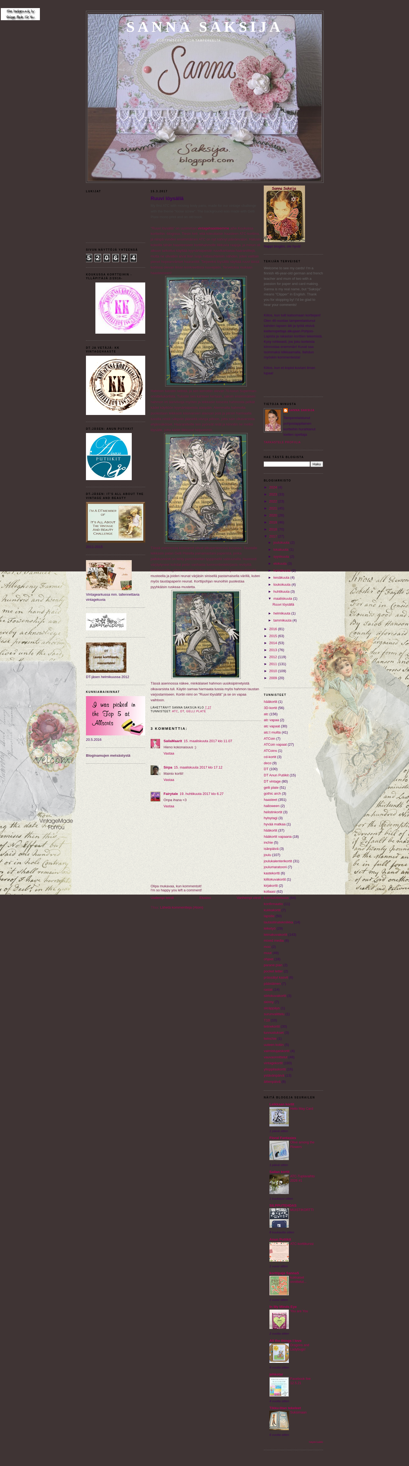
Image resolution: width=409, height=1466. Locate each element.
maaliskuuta (283, 598)
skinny (269, 1002)
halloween (272, 806)
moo (267, 947)
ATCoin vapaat (275, 744)
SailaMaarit (173, 741)
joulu (267, 855)
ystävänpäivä (274, 1075)
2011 (273, 664)
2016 (273, 629)
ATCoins (270, 751)
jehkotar (276, 1374)
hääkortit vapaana (278, 837)
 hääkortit (270, 702)
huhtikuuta (282, 591)
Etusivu (205, 898)
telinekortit (272, 1026)
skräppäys (272, 1008)
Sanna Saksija (204, 26)
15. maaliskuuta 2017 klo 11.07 (208, 741)
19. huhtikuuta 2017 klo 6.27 (201, 794)
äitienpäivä (272, 1082)
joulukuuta (281, 542)
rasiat (268, 989)
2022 (273, 501)
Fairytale (171, 794)
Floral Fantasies (282, 1138)
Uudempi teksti (162, 898)
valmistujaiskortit (276, 1051)
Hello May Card (301, 1109)
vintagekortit (273, 1063)
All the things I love (285, 1341)
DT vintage (272, 781)
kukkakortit (272, 910)
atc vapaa (271, 720)
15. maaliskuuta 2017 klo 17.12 (198, 767)
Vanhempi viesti (249, 898)
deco (267, 763)
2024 (273, 487)
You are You (299, 1311)
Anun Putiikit (280, 1239)
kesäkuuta (281, 577)
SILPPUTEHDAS (282, 1205)
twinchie (270, 1038)
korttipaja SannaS (284, 1273)
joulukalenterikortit (278, 861)
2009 (273, 678)
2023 (273, 494)
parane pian (273, 965)
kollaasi (269, 891)
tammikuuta (283, 620)
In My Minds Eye (283, 1307)
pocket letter (273, 971)
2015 (273, 636)
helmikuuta (282, 613)
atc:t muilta (272, 732)
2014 (273, 643)
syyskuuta (281, 556)
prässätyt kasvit (276, 977)
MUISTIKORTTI (302, 1210)
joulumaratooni (275, 867)
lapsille (269, 916)
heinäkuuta (282, 570)
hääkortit (270, 830)
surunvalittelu (274, 1014)
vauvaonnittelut (275, 1057)
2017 (273, 536)
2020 (273, 515)
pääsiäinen (272, 984)
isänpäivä (271, 849)
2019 (273, 522)
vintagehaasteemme (213, 228)
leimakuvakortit (275, 935)
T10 (267, 1020)
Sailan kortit (279, 1172)
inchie (268, 842)
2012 (273, 657)
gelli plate (196, 711)
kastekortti (272, 873)
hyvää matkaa (275, 824)
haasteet (270, 800)
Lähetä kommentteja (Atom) (181, 907)
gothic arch (272, 793)
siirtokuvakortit (275, 996)
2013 (273, 650)
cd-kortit (270, 757)
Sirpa (168, 767)
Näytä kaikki (316, 1441)
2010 (273, 671)
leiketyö (270, 928)
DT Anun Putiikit (276, 775)
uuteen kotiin (274, 1045)
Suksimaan (298, 1412)
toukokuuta (282, 584)
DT (182, 711)
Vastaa (169, 753)
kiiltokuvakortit (275, 879)
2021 (273, 508)
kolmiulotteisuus (276, 898)
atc (175, 711)
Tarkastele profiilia (282, 442)
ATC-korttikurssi (302, 1244)
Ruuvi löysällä (167, 198)
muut (268, 953)
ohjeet (268, 959)
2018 (273, 529)
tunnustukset (274, 1033)
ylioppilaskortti (275, 1069)
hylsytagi (271, 818)
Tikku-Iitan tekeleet (285, 1408)
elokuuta (280, 563)
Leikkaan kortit (281, 1104)
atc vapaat (272, 726)
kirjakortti (271, 886)
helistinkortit (273, 812)
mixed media (274, 940)
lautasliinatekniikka (278, 922)
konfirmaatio (273, 904)
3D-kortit (270, 708)
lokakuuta (281, 549)
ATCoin (269, 739)
